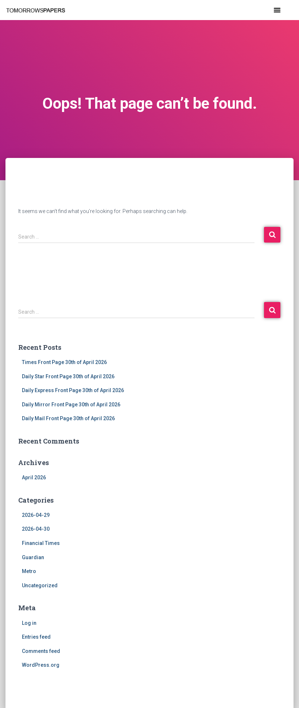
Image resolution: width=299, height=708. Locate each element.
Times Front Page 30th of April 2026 (64, 362)
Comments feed (41, 651)
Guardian (33, 557)
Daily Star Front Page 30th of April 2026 (68, 376)
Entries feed (36, 637)
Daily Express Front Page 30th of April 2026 (73, 390)
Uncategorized (40, 585)
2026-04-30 (36, 529)
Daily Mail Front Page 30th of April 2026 (68, 418)
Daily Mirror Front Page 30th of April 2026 (71, 404)
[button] (277, 9)
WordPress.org (40, 665)
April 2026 (34, 477)
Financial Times (41, 543)
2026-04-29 (36, 515)
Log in (29, 623)
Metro (29, 571)
